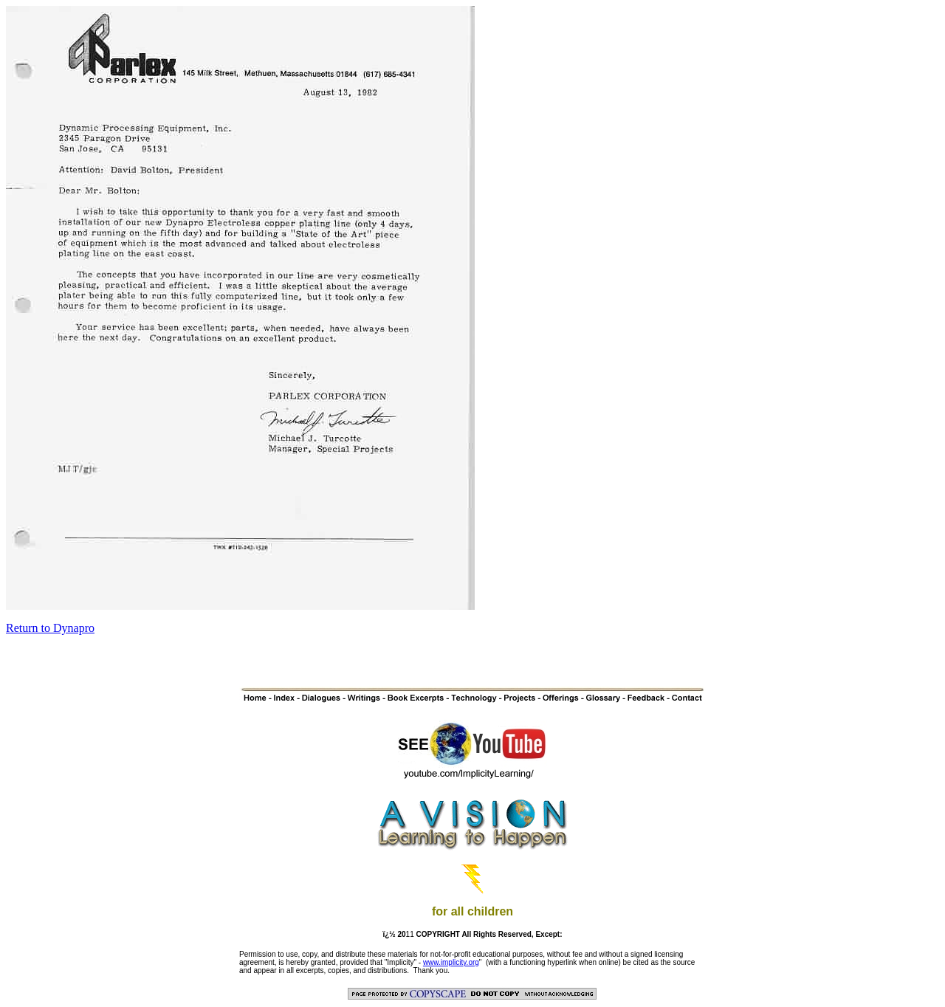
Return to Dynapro (50, 628)
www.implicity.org (451, 962)
